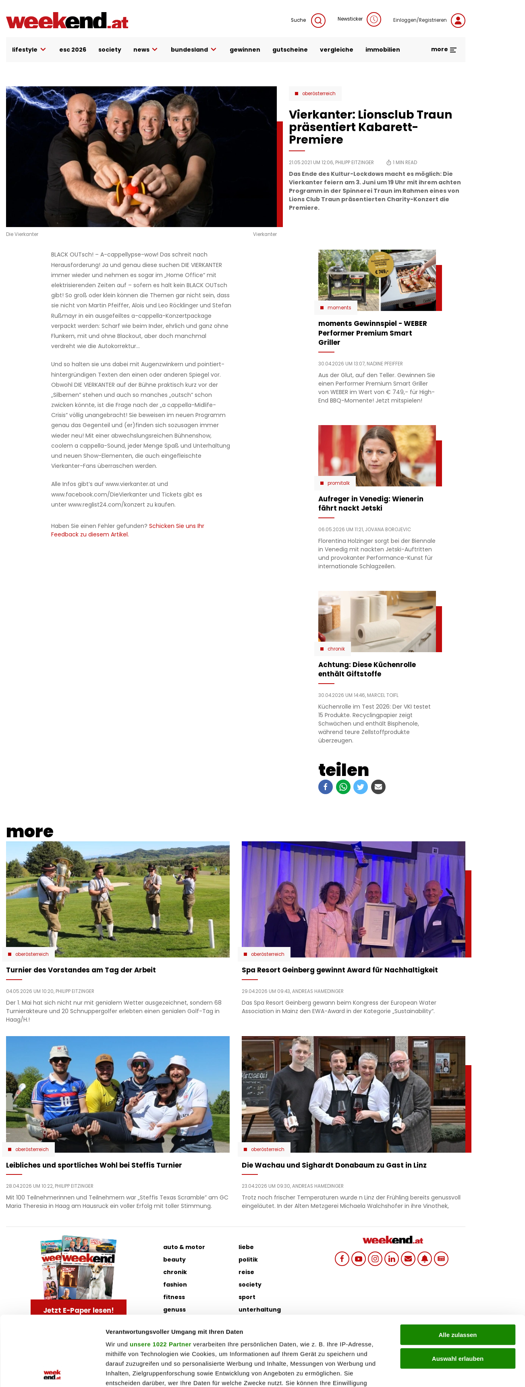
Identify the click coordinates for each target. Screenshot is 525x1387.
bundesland (194, 50)
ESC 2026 (72, 50)
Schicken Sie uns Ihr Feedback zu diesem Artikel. (127, 530)
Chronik (336, 649)
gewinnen (245, 50)
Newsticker (359, 19)
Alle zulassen (457, 1262)
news (146, 50)
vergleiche (336, 50)
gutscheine (290, 50)
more (444, 49)
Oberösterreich (319, 93)
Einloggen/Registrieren (429, 20)
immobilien (382, 50)
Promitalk (339, 483)
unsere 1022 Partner (160, 1271)
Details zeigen (428, 1371)
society (109, 50)
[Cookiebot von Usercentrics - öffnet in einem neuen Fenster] (52, 1371)
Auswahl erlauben (457, 1286)
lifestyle (29, 50)
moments (339, 308)
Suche (308, 20)
